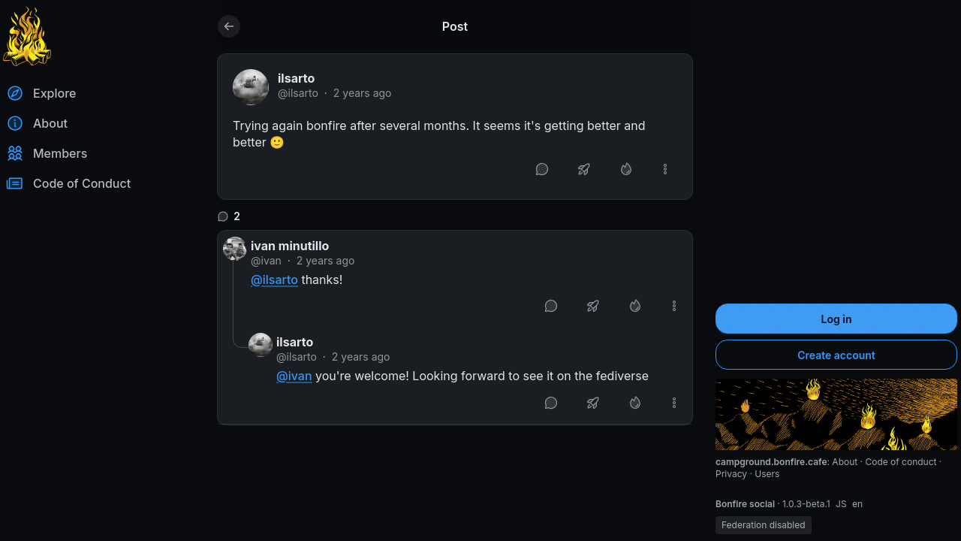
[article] (455, 126)
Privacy (732, 473)
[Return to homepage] (27, 36)
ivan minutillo (290, 245)
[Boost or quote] (584, 169)
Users (767, 473)
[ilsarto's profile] (251, 87)
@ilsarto (298, 92)
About (846, 461)
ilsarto (296, 78)
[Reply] (542, 169)
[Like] (626, 169)
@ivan (266, 260)
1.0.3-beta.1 (807, 503)
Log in (836, 319)
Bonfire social (746, 503)
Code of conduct (901, 461)
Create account (836, 355)
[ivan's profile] (235, 249)
